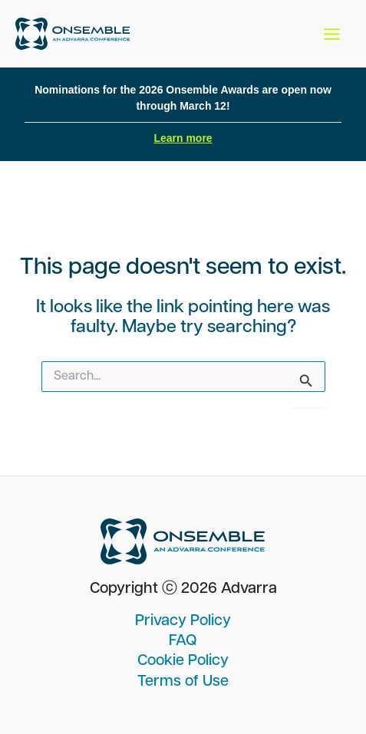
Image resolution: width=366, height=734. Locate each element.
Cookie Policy (183, 661)
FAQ (183, 641)
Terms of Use (183, 682)
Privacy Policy (183, 621)
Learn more (182, 138)
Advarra (249, 589)
